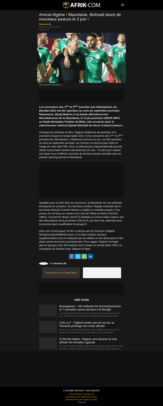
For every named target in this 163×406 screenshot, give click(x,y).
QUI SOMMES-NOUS (73, 397)
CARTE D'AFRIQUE (75, 394)
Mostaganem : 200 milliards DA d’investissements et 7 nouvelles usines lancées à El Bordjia (90, 308)
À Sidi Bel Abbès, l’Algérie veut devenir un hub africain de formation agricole (88, 340)
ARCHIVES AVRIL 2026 (74, 400)
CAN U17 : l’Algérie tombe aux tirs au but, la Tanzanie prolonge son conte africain (86, 324)
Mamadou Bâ (45, 24)
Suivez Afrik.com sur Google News (61, 273)
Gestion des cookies (90, 400)
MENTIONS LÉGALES (89, 397)
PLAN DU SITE (89, 394)
